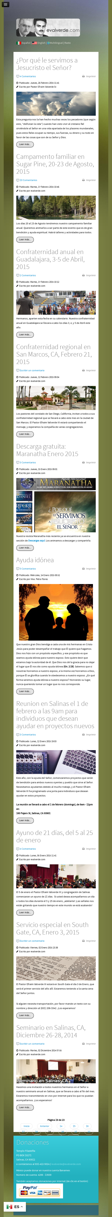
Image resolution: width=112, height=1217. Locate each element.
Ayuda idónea (35, 560)
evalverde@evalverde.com (66, 1164)
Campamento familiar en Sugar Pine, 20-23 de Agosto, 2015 (55, 164)
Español (26, 42)
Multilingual (56, 42)
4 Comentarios (26, 76)
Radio (68, 42)
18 (36, 1131)
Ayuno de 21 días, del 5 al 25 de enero (54, 836)
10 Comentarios (26, 180)
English (41, 42)
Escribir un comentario (30, 370)
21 (75, 1131)
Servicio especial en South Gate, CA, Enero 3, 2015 (52, 928)
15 (74, 1126)
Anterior (44, 1126)
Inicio (27, 1126)
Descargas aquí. (36, 540)
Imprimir (91, 76)
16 (87, 1126)
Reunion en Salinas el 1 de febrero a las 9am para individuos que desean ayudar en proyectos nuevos (55, 715)
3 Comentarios (26, 462)
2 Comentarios (26, 275)
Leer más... (25, 144)
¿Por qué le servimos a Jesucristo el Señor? (47, 64)
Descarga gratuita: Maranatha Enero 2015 (47, 450)
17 (23, 1131)
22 (89, 1131)
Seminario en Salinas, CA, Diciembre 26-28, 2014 (51, 1031)
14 (61, 1126)
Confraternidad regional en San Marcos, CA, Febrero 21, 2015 (54, 354)
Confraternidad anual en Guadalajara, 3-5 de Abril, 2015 (50, 259)
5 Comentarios (26, 568)
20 (62, 1131)
